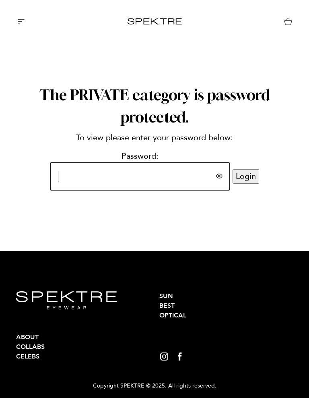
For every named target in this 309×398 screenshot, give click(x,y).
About (27, 337)
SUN (166, 296)
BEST (167, 305)
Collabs (30, 346)
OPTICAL (172, 315)
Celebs (27, 356)
